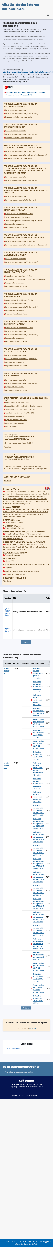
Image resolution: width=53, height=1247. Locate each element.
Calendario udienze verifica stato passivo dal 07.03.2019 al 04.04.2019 (38, 890)
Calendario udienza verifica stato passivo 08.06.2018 (38, 700)
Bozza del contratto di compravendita (18, 117)
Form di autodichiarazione (14, 423)
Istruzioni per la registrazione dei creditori (18, 1072)
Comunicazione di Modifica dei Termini (18, 214)
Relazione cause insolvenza (14, 575)
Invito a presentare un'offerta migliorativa (19, 152)
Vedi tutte (26, 642)
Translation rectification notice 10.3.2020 (19, 413)
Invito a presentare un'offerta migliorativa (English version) (25, 155)
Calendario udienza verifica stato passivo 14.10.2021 (38, 673)
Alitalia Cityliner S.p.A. (8, 629)
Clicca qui (32, 1028)
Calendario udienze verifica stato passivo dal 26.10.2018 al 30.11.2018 (38, 917)
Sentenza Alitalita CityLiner (13, 528)
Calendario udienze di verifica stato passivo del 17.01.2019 (38, 686)
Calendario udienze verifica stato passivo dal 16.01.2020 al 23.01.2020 (38, 823)
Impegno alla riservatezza (14, 224)
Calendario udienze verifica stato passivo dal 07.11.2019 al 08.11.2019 (38, 850)
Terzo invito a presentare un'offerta (17, 217)
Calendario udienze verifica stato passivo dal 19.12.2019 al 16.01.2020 (38, 837)
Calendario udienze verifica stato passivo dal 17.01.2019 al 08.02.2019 (38, 903)
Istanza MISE (8, 561)
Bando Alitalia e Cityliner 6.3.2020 (16, 403)
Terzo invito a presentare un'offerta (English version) (23, 221)
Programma (8, 568)
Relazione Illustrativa (11, 555)
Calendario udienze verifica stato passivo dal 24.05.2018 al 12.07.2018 (38, 944)
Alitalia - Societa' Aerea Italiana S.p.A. (8, 612)
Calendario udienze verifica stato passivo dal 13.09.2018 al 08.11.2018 (38, 930)
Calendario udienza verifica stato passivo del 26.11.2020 (38, 797)
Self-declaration (10, 427)
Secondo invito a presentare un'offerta (18, 276)
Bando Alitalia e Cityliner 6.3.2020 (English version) (23, 406)
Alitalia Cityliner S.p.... (6, 670)
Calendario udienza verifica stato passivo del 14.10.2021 (38, 783)
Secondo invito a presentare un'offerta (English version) (24, 279)
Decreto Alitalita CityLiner (13, 522)
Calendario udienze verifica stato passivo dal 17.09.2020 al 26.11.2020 (38, 810)
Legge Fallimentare (12, 1049)
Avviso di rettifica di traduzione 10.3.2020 (19, 409)
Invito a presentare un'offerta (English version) (21, 114)
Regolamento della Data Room (15, 228)
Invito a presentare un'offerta (15, 110)
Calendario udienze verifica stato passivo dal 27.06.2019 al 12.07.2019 (38, 863)
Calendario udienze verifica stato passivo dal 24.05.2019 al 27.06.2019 (38, 877)
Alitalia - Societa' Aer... (6, 765)
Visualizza (7, 447)
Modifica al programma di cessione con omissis (21, 571)
